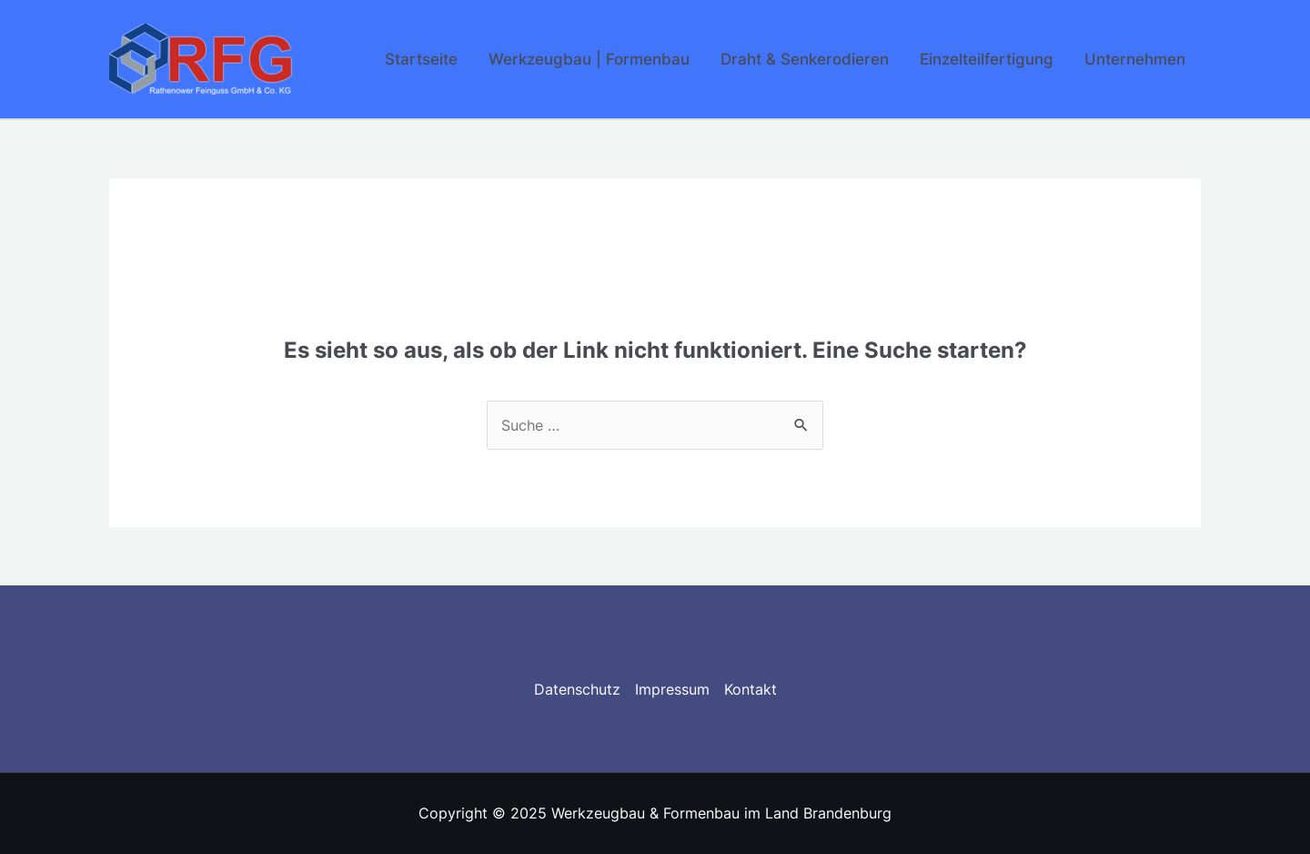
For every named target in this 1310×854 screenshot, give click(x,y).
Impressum (672, 689)
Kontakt (750, 689)
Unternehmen (1134, 59)
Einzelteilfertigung (986, 59)
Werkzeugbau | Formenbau (589, 59)
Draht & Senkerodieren (804, 59)
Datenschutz (577, 689)
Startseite (421, 59)
